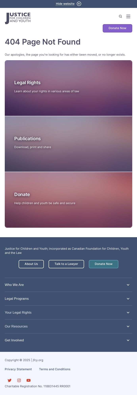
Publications (27, 138)
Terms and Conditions (54, 369)
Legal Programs (17, 299)
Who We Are (14, 285)
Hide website (65, 4)
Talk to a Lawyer (66, 264)
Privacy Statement (18, 369)
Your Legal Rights (18, 312)
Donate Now (117, 28)
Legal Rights (27, 82)
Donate (22, 194)
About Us (31, 264)
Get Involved (14, 340)
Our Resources (16, 326)
